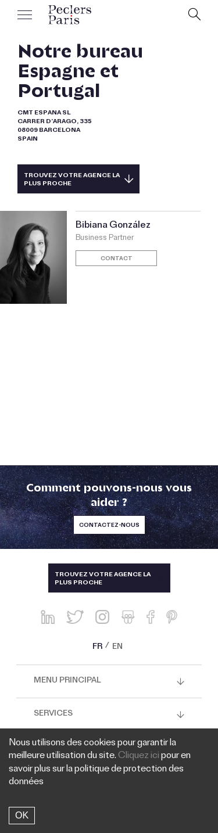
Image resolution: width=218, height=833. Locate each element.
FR (97, 647)
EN (117, 647)
